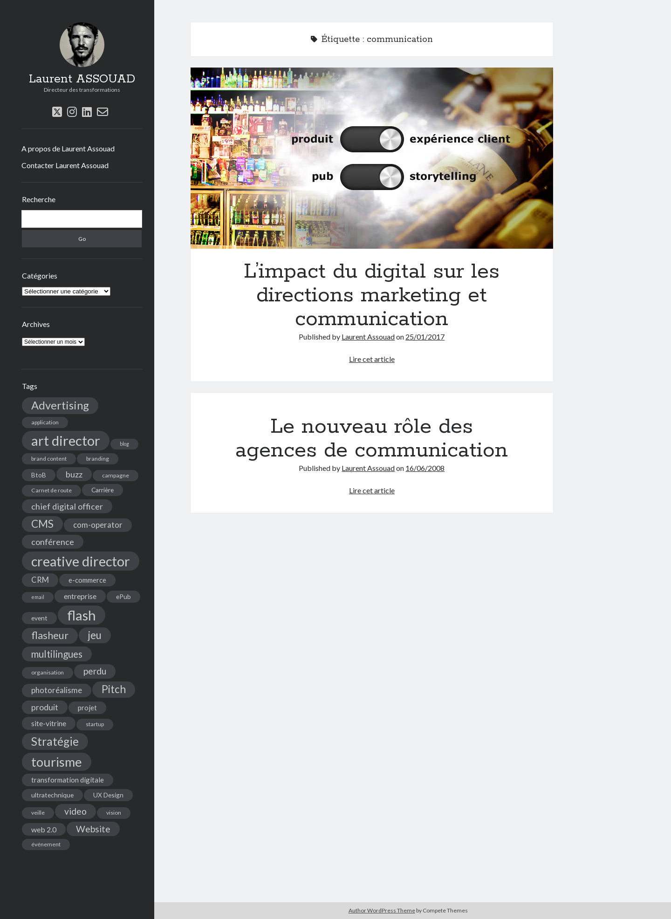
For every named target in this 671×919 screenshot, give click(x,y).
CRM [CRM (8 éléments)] (40, 580)
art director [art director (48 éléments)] (65, 440)
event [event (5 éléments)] (39, 618)
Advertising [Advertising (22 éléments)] (60, 405)
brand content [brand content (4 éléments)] (49, 458)
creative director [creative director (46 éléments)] (80, 561)
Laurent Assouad (368, 336)
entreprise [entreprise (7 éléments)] (80, 596)
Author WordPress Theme (382, 910)
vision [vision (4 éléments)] (113, 812)
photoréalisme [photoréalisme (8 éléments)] (56, 690)
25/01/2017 (425, 336)
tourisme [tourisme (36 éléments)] (56, 761)
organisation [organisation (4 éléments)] (47, 672)
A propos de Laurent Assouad (68, 148)
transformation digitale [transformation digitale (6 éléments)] (67, 780)
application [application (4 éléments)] (45, 422)
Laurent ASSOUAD (82, 79)
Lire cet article (372, 358)
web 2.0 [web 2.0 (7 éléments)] (43, 829)
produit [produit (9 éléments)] (44, 707)
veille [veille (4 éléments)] (38, 812)
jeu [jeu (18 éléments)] (95, 635)
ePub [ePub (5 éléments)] (123, 596)
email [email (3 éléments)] (37, 597)
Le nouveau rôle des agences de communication (371, 438)
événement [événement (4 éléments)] (46, 844)
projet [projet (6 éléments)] (87, 707)
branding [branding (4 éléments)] (97, 458)
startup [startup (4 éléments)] (95, 724)
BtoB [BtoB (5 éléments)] (38, 475)
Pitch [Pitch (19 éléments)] (114, 689)
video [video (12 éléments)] (75, 811)
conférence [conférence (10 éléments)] (52, 542)
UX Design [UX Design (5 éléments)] (108, 795)
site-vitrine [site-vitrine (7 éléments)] (48, 723)
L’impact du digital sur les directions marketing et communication (372, 158)
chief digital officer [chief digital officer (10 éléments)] (67, 506)
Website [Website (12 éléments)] (93, 829)
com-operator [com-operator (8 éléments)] (98, 525)
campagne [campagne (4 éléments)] (115, 475)
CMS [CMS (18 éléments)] (42, 523)
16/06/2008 (425, 467)
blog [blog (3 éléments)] (124, 444)
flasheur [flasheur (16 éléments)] (49, 635)
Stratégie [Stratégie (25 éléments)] (55, 741)
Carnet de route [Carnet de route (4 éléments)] (51, 490)
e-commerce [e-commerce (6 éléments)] (87, 580)
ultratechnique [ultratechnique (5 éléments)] (52, 795)
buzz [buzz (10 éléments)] (74, 474)
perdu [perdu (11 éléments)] (94, 671)
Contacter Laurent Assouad (65, 165)
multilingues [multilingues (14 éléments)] (56, 654)
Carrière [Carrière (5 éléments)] (102, 490)
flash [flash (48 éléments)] (81, 615)
